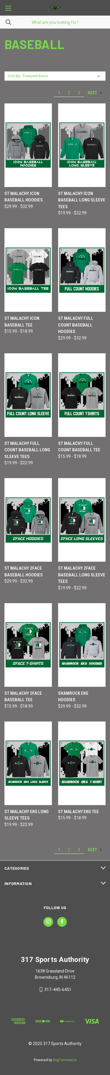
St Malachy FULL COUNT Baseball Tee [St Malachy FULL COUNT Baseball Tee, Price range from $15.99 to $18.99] (79, 447)
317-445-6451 (57, 989)
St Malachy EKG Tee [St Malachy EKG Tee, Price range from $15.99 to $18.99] (78, 811)
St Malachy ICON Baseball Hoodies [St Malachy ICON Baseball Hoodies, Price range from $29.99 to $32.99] (23, 197)
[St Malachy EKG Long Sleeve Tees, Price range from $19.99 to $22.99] (28, 763)
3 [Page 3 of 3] (79, 92)
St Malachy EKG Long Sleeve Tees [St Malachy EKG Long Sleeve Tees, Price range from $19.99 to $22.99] (26, 815)
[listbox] (62, 76)
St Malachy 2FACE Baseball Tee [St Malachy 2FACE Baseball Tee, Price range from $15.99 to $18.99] (23, 697)
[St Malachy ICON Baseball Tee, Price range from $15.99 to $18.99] (28, 270)
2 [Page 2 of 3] (69, 92)
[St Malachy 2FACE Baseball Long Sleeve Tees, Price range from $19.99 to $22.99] (81, 520)
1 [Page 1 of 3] (59, 92)
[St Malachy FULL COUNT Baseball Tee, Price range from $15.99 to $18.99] (81, 395)
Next (95, 93)
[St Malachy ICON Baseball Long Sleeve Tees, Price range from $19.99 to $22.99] (81, 145)
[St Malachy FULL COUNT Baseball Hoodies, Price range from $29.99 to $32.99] (81, 270)
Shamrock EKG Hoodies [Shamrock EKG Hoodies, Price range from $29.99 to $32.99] (73, 697)
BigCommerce (65, 1060)
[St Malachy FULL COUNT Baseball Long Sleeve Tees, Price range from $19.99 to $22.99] (28, 395)
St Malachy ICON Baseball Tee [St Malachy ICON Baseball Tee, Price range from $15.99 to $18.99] (21, 322)
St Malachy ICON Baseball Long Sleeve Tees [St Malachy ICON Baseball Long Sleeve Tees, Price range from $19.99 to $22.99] (81, 200)
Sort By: (14, 76)
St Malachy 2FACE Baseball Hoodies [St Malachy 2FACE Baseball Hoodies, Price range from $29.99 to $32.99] (23, 572)
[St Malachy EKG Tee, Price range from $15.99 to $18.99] (81, 763)
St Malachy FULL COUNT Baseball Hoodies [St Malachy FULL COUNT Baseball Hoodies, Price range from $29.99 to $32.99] (75, 325)
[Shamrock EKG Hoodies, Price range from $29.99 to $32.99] (81, 645)
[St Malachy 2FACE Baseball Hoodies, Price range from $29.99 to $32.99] (28, 520)
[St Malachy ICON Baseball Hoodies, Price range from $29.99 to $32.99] (28, 145)
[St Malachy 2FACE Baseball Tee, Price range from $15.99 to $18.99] (28, 645)
